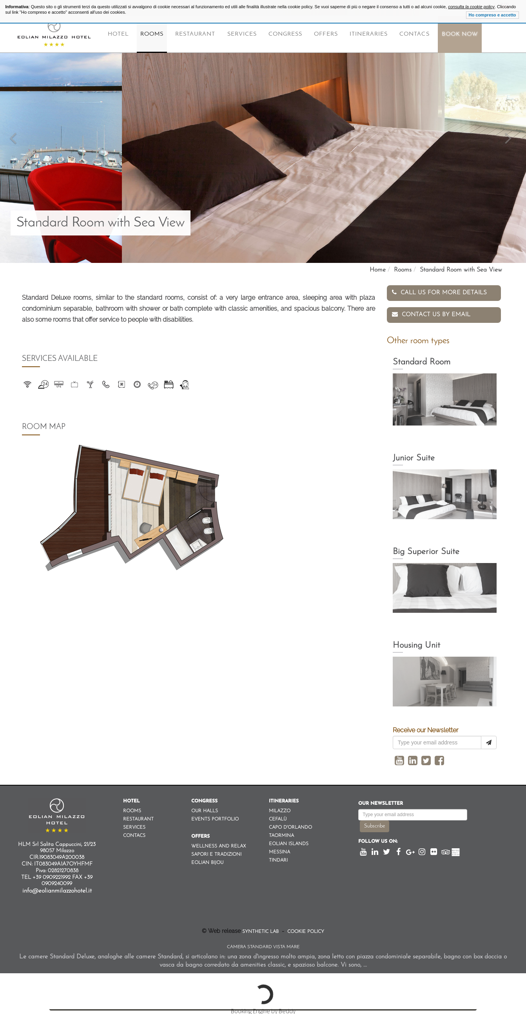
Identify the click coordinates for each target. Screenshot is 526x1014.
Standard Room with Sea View (461, 270)
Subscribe (374, 824)
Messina (279, 849)
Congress (285, 34)
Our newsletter (380, 801)
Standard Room (421, 359)
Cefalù (278, 817)
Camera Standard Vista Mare (263, 944)
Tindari (278, 858)
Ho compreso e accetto (492, 15)
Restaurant (195, 34)
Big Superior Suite (426, 549)
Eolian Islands (288, 841)
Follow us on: (377, 839)
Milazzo (279, 808)
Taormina (281, 833)
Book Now (460, 34)
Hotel (118, 34)
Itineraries (369, 34)
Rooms (151, 34)
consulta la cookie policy (471, 6)
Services (242, 34)
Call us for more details (439, 292)
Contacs (414, 34)
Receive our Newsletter (425, 728)
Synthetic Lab (261, 929)
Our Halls (204, 808)
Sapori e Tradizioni (216, 852)
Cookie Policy (305, 929)
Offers (325, 34)
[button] (13, 131)
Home (378, 270)
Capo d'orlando (290, 825)
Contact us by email (431, 312)
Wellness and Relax (218, 844)
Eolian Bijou (207, 860)
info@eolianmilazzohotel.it (57, 888)
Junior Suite (414, 455)
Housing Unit (416, 643)
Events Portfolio (215, 817)
